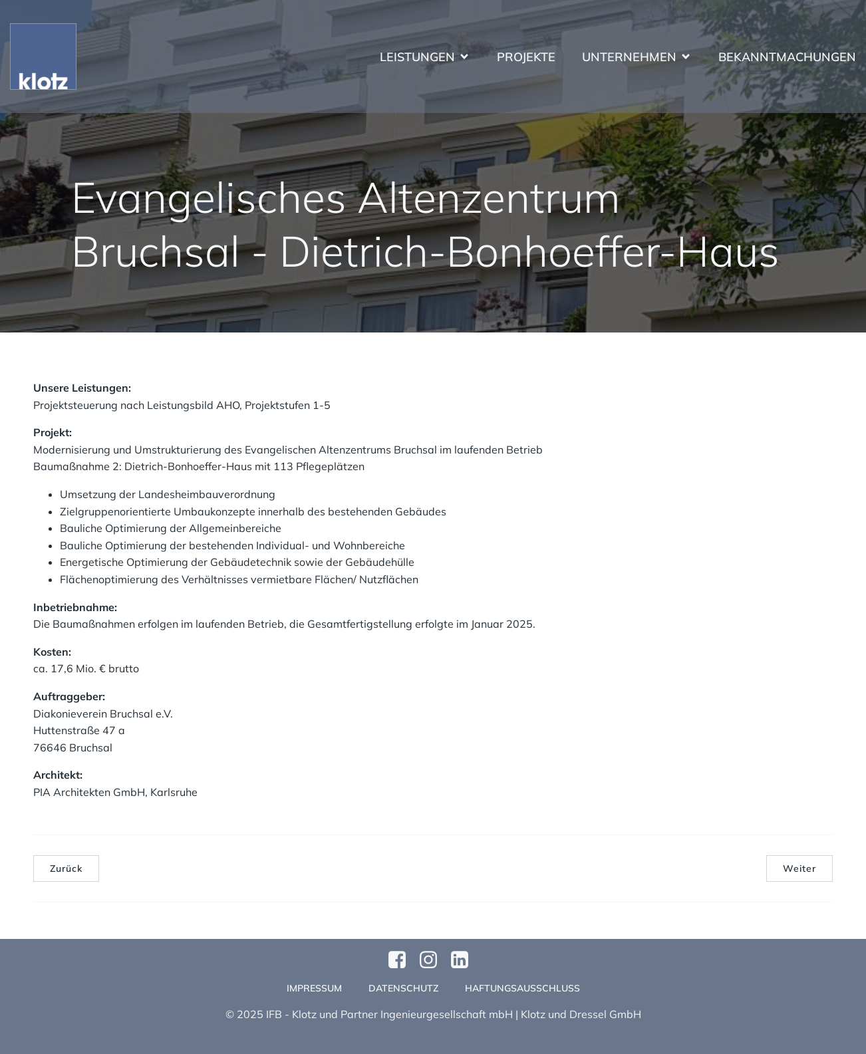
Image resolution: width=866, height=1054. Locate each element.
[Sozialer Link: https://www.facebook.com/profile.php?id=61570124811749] (402, 960)
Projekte (526, 57)
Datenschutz (403, 988)
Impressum (314, 988)
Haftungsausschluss (522, 988)
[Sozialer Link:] (464, 960)
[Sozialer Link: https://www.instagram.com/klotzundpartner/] (433, 960)
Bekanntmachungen (787, 57)
